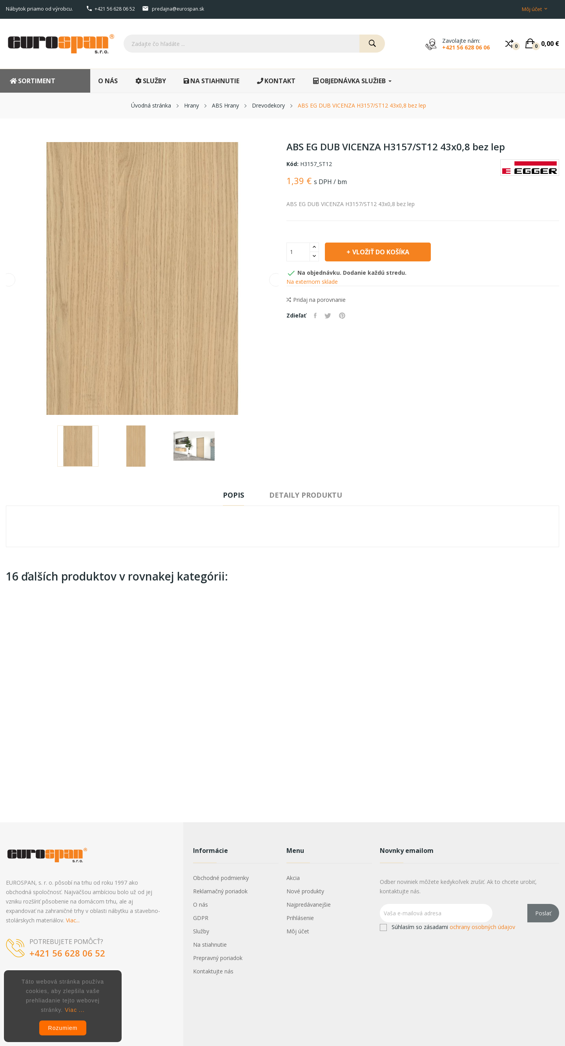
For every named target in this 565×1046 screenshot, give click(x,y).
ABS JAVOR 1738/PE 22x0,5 (232, 705)
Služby (201, 931)
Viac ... (75, 1010)
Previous (8, 280)
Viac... (73, 920)
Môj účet (297, 931)
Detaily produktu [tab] (305, 495)
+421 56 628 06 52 (115, 8)
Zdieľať (315, 315)
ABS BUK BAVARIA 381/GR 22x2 (417, 709)
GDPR (200, 918)
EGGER (324, 695)
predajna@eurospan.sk (178, 8)
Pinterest (342, 315)
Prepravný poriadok (217, 958)
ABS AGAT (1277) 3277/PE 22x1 (140, 709)
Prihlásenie (300, 918)
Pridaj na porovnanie (316, 300)
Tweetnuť (328, 315)
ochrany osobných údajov (482, 927)
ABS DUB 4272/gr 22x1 (509, 705)
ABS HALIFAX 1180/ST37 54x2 (48, 705)
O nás (200, 904)
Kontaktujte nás (213, 971)
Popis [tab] (233, 495)
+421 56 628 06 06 (466, 47)
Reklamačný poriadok (220, 891)
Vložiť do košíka (380, 252)
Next (275, 280)
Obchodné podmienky (221, 878)
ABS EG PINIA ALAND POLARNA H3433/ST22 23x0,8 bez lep (325, 709)
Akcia (293, 878)
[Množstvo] (298, 252)
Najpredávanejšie (308, 904)
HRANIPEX (48, 695)
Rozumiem (63, 1028)
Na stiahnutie (210, 944)
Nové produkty (305, 891)
